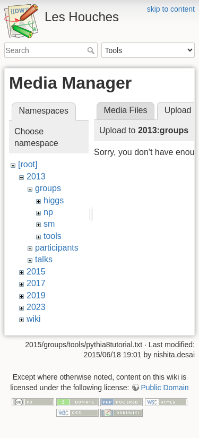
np (48, 212)
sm (49, 223)
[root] (27, 164)
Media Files (126, 110)
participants (57, 247)
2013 (36, 176)
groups (48, 188)
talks (44, 259)
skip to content (171, 9)
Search (92, 50)
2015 (36, 271)
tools (53, 236)
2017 (36, 283)
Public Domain (164, 385)
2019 (36, 295)
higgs (54, 200)
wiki (34, 318)
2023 (36, 307)
